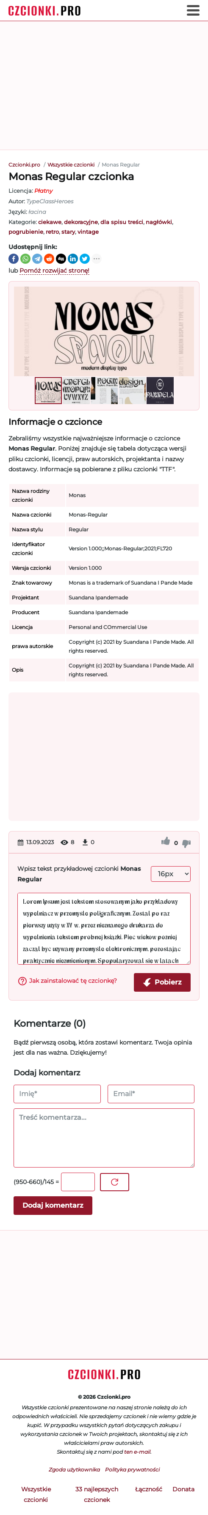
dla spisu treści (121, 222)
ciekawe (49, 222)
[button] (186, 331)
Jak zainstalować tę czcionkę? (67, 981)
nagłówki (159, 222)
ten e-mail (137, 1452)
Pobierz (162, 982)
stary (68, 231)
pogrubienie (25, 231)
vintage (88, 231)
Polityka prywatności (132, 1469)
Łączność (148, 1489)
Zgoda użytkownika (74, 1469)
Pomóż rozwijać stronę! (54, 270)
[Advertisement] (104, 85)
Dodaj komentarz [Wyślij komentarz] (52, 1205)
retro (52, 231)
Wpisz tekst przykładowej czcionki (79, 874)
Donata (183, 1489)
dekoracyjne (81, 222)
